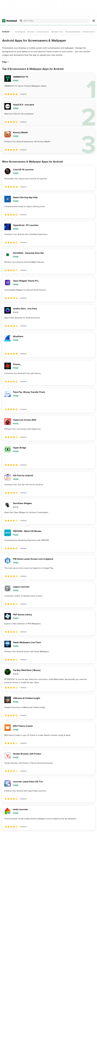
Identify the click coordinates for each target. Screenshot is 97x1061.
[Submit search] (21, 21)
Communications (43, 32)
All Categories (20, 32)
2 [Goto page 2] (11, 836)
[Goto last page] (90, 836)
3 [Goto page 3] (19, 836)
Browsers (31, 32)
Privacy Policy (71, 1056)
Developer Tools (57, 32)
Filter (5, 62)
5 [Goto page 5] (33, 836)
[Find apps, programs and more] (54, 21)
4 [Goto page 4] (26, 836)
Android (6, 32)
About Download (41, 1056)
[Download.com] (9, 20)
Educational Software (73, 32)
